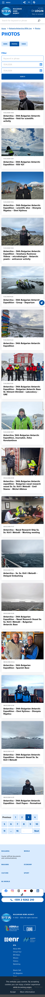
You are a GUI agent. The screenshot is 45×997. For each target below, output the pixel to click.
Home (3, 29)
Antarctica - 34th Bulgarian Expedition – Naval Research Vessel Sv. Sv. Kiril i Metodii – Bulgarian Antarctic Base (22, 620)
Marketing (16, 964)
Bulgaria (5, 851)
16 (17, 831)
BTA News (16, 955)
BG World (5, 881)
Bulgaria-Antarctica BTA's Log (20, 28)
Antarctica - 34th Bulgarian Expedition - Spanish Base (17, 666)
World (27, 851)
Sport (26, 873)
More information (27, 992)
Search (22, 76)
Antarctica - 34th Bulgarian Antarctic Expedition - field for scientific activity (21, 118)
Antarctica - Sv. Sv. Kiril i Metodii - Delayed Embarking (20, 574)
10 (37, 824)
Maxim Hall (17, 970)
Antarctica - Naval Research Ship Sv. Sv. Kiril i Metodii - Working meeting (21, 531)
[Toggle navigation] (6, 2)
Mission (15, 958)
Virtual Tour (17, 952)
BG (29, 2)
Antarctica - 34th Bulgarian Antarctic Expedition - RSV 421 (21, 163)
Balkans (5, 864)
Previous (6, 817)
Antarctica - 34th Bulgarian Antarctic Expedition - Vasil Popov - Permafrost (22, 802)
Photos (37, 28)
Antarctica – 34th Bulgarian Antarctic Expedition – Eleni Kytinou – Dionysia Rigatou (22, 711)
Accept (13, 992)
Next (36, 831)
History (15, 961)
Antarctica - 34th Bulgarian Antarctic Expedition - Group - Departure (21, 301)
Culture (4, 873)
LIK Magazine (18, 973)
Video (24, 44)
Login (39, 11)
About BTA (17, 949)
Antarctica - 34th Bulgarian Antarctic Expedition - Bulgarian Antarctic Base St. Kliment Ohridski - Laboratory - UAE (22, 390)
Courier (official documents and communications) (11, 857)
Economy (28, 864)
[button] (24, 2)
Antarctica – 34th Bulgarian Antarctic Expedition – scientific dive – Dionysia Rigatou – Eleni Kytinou (22, 208)
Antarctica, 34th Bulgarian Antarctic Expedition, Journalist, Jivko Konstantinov (21, 438)
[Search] (39, 20)
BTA (14, 945)
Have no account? (38, 14)
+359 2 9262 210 (24, 899)
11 (4, 831)
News (5, 44)
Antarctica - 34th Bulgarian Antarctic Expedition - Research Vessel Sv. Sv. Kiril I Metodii (21, 757)
